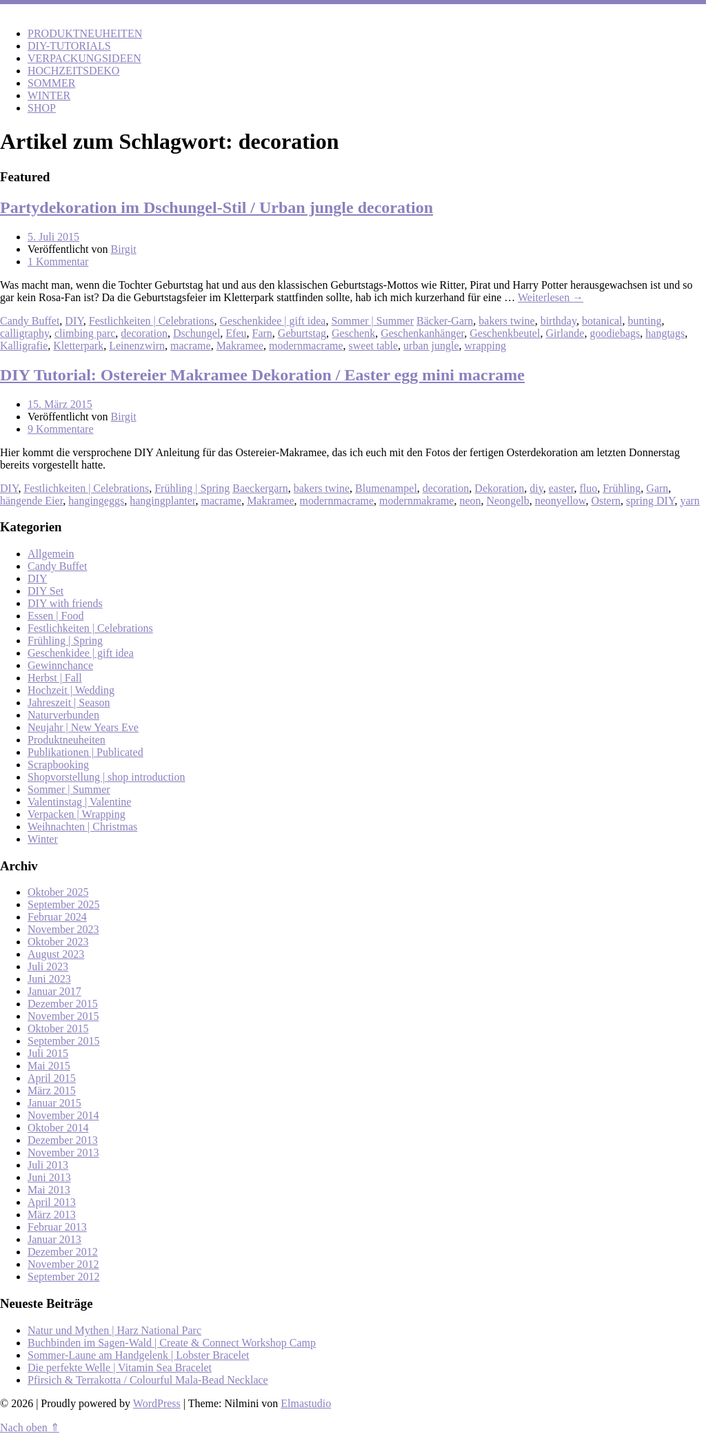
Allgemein (51, 554)
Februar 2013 (57, 1227)
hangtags (665, 333)
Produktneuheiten (66, 740)
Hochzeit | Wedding (71, 690)
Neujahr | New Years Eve (83, 727)
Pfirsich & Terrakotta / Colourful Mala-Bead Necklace (148, 1380)
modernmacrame (306, 345)
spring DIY (650, 500)
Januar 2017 (54, 991)
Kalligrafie (24, 345)
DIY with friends (65, 603)
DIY (74, 321)
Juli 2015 (48, 1053)
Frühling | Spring (192, 488)
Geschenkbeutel (505, 333)
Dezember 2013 (63, 1140)
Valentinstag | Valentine (79, 802)
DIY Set (45, 591)
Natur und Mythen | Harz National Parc (114, 1330)
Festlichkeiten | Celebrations (151, 321)
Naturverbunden (63, 715)
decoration (144, 333)
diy (536, 488)
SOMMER (51, 83)
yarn (689, 500)
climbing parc (84, 333)
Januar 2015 (54, 1103)
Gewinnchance (60, 665)
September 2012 (63, 1276)
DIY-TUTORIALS (69, 46)
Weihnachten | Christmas (82, 826)
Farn (262, 333)
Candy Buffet (29, 321)
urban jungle (430, 345)
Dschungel (196, 333)
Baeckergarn (260, 488)
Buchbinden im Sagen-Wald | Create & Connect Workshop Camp (172, 1343)
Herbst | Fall (55, 678)
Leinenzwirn (137, 345)
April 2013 (52, 1202)
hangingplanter (162, 500)
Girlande (564, 333)
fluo (588, 488)
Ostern (606, 500)
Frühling (622, 488)
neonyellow (560, 500)
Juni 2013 (49, 1177)
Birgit (124, 249)
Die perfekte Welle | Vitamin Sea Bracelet (120, 1367)
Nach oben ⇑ (29, 1427)
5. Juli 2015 (53, 237)
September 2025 (63, 904)
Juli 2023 (48, 966)
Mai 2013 (49, 1190)
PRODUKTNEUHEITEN (85, 33)
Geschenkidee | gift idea (273, 321)
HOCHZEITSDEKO (73, 70)
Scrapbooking (58, 764)
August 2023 (56, 954)
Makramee (239, 345)
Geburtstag (302, 333)
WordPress (157, 1403)
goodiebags (614, 333)
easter (561, 488)
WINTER (49, 95)
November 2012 (63, 1264)
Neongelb (508, 500)
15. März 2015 (60, 404)
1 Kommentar (58, 261)
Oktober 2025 (58, 892)
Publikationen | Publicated (85, 752)
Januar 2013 (54, 1239)
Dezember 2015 (63, 1004)
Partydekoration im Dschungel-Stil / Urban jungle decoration (216, 207)
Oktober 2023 (58, 942)
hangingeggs (96, 500)
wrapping (485, 345)
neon (470, 500)
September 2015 (63, 1041)
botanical (602, 321)
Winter (43, 839)
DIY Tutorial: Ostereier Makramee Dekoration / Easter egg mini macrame (262, 375)
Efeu (235, 333)
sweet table (374, 345)
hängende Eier (31, 500)
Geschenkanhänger (422, 333)
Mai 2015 (49, 1066)
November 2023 (63, 929)
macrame (190, 345)
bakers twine (506, 321)
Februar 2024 (57, 917)
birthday (558, 321)
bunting (645, 321)
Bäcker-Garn (444, 321)
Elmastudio (306, 1403)
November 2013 (63, 1152)
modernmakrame (416, 500)
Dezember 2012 (63, 1252)
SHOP (42, 108)
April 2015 (52, 1078)
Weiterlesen (550, 297)
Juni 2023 (49, 979)
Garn (657, 488)
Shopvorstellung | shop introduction (106, 777)
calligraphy (24, 333)
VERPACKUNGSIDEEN (84, 58)
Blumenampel (386, 488)
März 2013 (52, 1214)
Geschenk (353, 333)
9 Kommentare (61, 429)
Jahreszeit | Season (69, 702)
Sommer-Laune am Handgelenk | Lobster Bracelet (138, 1355)
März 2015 (52, 1090)
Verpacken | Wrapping (76, 814)
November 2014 (63, 1115)
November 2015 (63, 1016)
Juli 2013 (48, 1165)
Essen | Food (55, 616)
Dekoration (499, 488)
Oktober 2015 (58, 1028)
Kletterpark (78, 345)
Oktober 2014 (58, 1128)
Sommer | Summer (372, 321)
